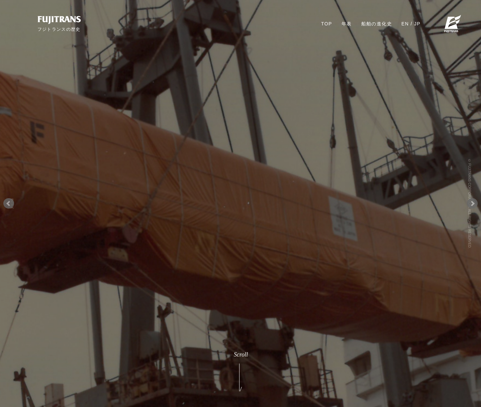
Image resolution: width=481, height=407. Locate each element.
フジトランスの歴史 (59, 29)
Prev (8, 203)
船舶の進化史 (376, 23)
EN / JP (410, 23)
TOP (326, 23)
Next (472, 203)
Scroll (240, 373)
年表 (347, 23)
